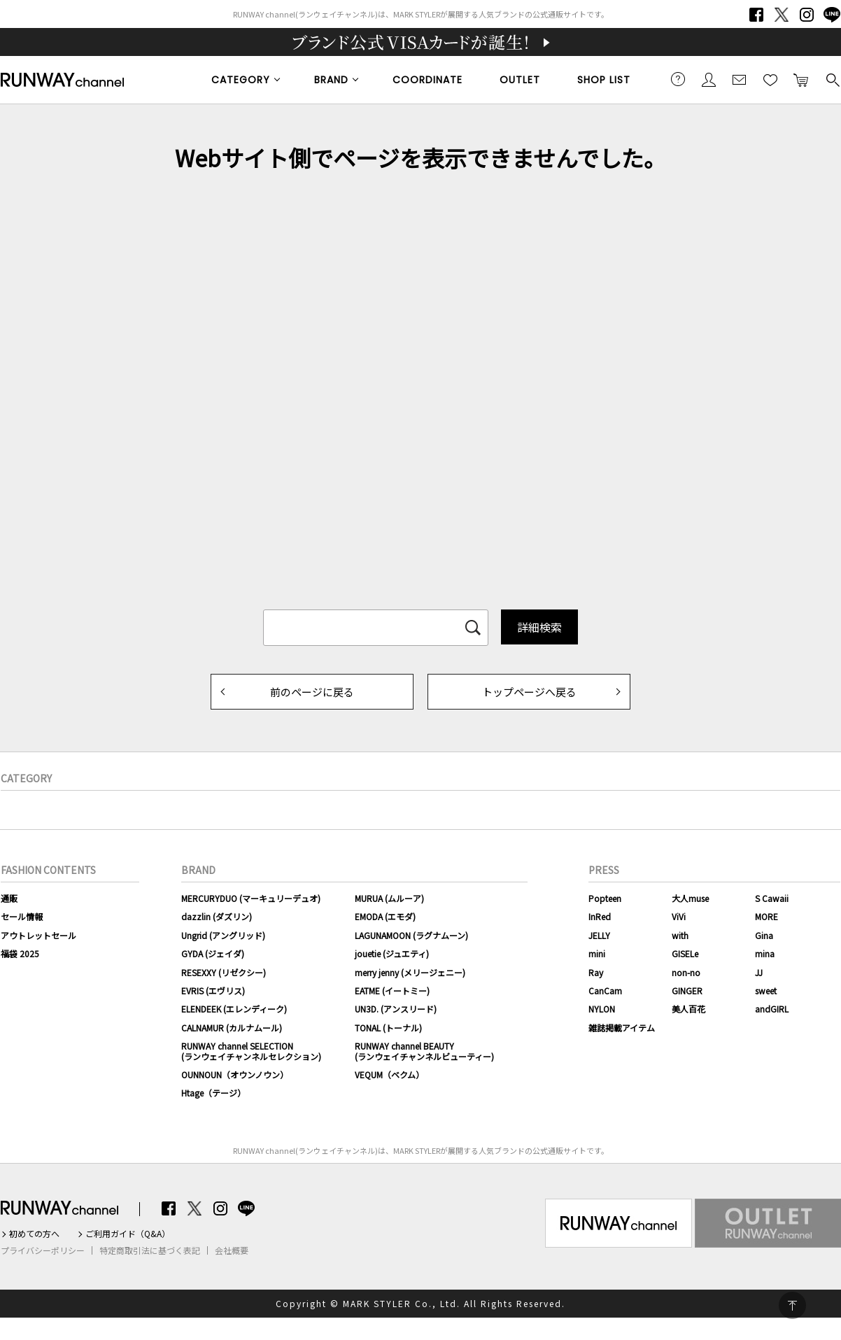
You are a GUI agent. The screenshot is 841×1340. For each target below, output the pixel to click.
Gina (764, 935)
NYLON (601, 1009)
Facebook (756, 14)
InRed (599, 916)
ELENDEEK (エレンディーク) (234, 1009)
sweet (766, 990)
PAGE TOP (792, 1305)
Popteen (604, 898)
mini (596, 953)
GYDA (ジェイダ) (212, 953)
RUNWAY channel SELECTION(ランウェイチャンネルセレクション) (251, 1051)
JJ (759, 972)
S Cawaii (772, 898)
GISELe (685, 953)
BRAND (331, 80)
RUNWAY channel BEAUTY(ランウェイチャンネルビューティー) (424, 1051)
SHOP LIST (603, 80)
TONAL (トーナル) (388, 1028)
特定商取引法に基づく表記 (149, 1250)
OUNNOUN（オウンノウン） (234, 1074)
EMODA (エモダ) (385, 916)
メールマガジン (739, 79)
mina (765, 953)
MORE (766, 916)
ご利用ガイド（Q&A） (127, 1233)
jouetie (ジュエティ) (392, 953)
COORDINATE (427, 80)
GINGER (687, 990)
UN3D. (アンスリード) (396, 1009)
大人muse (690, 898)
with (680, 935)
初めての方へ (34, 1233)
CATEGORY (240, 80)
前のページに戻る (312, 691)
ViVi (679, 916)
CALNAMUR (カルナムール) (231, 1028)
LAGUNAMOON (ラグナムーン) (411, 935)
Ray (595, 972)
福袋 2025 (20, 953)
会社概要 (231, 1250)
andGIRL (772, 1009)
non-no (686, 972)
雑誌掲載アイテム (621, 1028)
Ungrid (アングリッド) (223, 935)
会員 (708, 79)
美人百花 (688, 1009)
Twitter (781, 14)
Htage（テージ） (213, 1093)
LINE (832, 14)
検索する (832, 79)
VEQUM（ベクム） (389, 1074)
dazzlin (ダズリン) (216, 916)
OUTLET (520, 80)
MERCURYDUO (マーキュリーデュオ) (250, 898)
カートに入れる (801, 79)
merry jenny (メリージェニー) (410, 972)
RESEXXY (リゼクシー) (223, 972)
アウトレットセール (38, 935)
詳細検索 (539, 627)
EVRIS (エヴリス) (213, 990)
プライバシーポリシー (43, 1250)
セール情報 (22, 916)
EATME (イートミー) (392, 990)
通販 (9, 898)
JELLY (599, 935)
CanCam (605, 990)
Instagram (806, 14)
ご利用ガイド (678, 79)
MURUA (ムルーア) (389, 898)
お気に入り (770, 79)
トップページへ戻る (529, 691)
